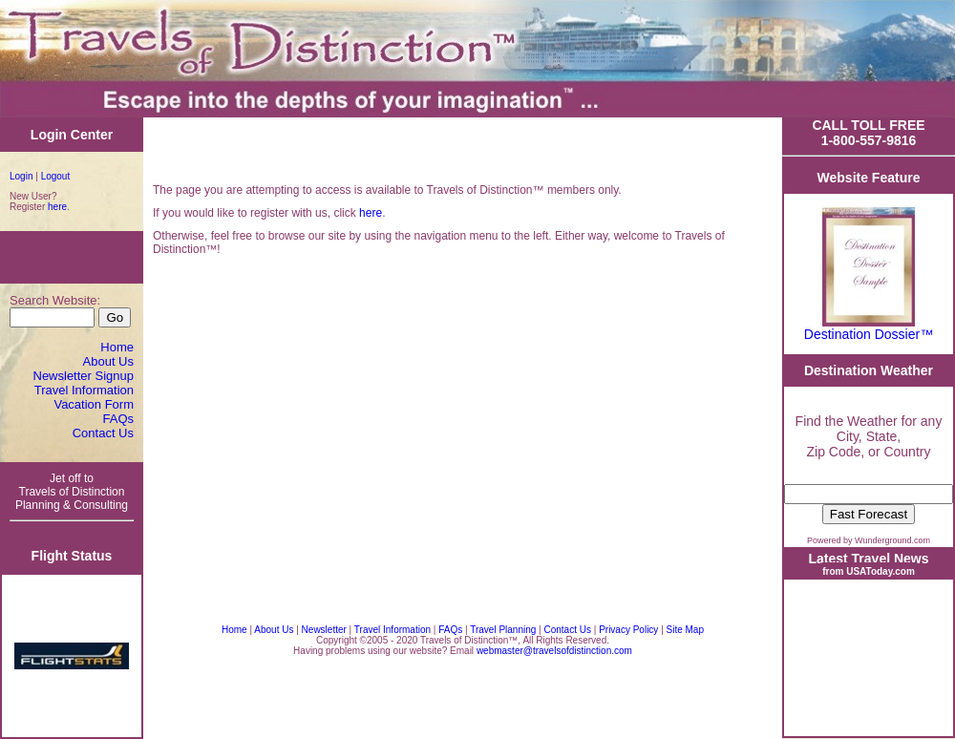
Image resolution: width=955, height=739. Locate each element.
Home (117, 347)
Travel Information (84, 390)
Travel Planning (503, 629)
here (57, 206)
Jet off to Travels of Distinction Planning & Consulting (71, 492)
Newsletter (324, 629)
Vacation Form (93, 404)
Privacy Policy (630, 629)
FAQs (118, 419)
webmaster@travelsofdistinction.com (554, 650)
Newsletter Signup (84, 376)
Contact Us (103, 433)
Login (21, 176)
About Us (108, 361)
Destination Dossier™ (868, 334)
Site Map (685, 629)
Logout (56, 176)
